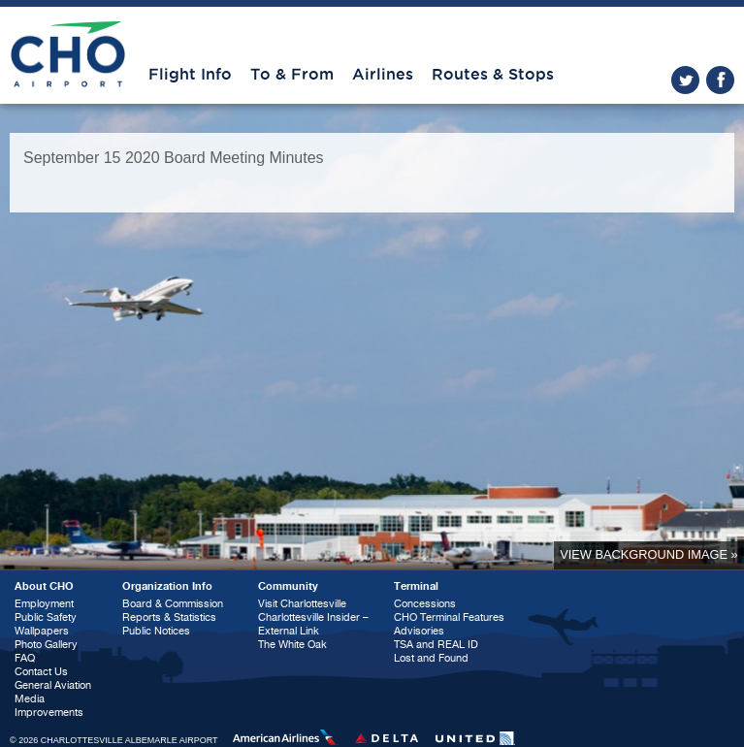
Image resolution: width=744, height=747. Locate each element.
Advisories (419, 631)
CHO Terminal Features (449, 617)
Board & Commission (172, 604)
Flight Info (190, 74)
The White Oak (292, 644)
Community (288, 586)
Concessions (425, 604)
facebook (720, 80)
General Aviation (53, 685)
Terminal (416, 586)
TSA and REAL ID (436, 644)
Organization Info (167, 586)
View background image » (648, 554)
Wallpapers (42, 631)
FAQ (25, 658)
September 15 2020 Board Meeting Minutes (173, 157)
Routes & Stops (493, 74)
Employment (44, 604)
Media (30, 699)
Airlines (382, 74)
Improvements (49, 712)
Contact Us (41, 671)
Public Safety (46, 617)
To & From (292, 74)
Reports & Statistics (169, 617)
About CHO (44, 586)
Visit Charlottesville (302, 604)
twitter (685, 80)
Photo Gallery (46, 644)
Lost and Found (431, 658)
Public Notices (156, 631)
